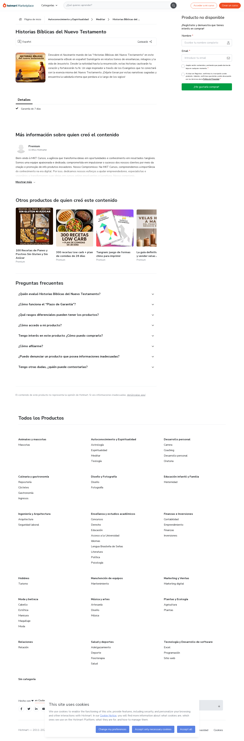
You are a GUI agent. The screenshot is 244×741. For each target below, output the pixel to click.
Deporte (96, 653)
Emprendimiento (173, 525)
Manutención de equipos (107, 579)
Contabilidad (171, 520)
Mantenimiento (100, 584)
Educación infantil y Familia (181, 477)
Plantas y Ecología (176, 600)
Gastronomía (25, 493)
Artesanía (97, 605)
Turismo (23, 584)
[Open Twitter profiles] (29, 709)
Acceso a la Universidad (105, 536)
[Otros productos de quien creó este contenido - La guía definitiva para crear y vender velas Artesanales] (155, 235)
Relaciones (25, 642)
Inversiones (170, 536)
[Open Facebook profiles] (21, 709)
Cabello (23, 605)
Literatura (97, 552)
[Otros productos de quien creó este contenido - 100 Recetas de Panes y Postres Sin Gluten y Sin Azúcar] (34, 236)
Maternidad (170, 482)
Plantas (168, 610)
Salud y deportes (102, 642)
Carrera (168, 445)
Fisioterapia (98, 659)
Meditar (95, 456)
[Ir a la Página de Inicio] (19, 5)
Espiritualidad (99, 451)
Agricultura (170, 605)
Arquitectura (25, 520)
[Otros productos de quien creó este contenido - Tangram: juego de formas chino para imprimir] (115, 235)
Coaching (169, 451)
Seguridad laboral (28, 525)
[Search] (173, 5)
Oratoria (169, 461)
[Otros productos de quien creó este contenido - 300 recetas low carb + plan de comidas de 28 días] (74, 235)
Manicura (23, 616)
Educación (97, 531)
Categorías (49, 5)
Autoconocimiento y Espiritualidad (113, 440)
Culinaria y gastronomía (33, 477)
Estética (23, 610)
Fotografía (97, 488)
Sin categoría (27, 680)
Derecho (96, 525)
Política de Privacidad (211, 79)
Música (95, 616)
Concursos (97, 520)
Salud (94, 664)
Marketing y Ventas (176, 579)
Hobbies (23, 579)
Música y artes (100, 600)
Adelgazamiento (101, 648)
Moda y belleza (28, 600)
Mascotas (24, 445)
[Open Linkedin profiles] (36, 709)
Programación (172, 653)
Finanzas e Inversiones (178, 514)
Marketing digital (174, 584)
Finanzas (169, 531)
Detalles (24, 100)
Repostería (25, 482)
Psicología (97, 563)
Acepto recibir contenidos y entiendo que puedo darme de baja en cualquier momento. (208, 67)
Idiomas (95, 541)
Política (95, 558)
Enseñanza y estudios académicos (113, 514)
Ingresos (23, 499)
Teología (96, 461)
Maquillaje (24, 621)
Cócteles (23, 488)
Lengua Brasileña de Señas (107, 547)
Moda (21, 627)
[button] (82, 294)
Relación (23, 648)
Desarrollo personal (177, 440)
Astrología (97, 445)
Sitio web (169, 659)
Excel (167, 648)
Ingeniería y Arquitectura (34, 514)
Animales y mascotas (32, 440)
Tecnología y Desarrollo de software (188, 642)
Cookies (218, 731)
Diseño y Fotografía (104, 477)
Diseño (95, 482)
